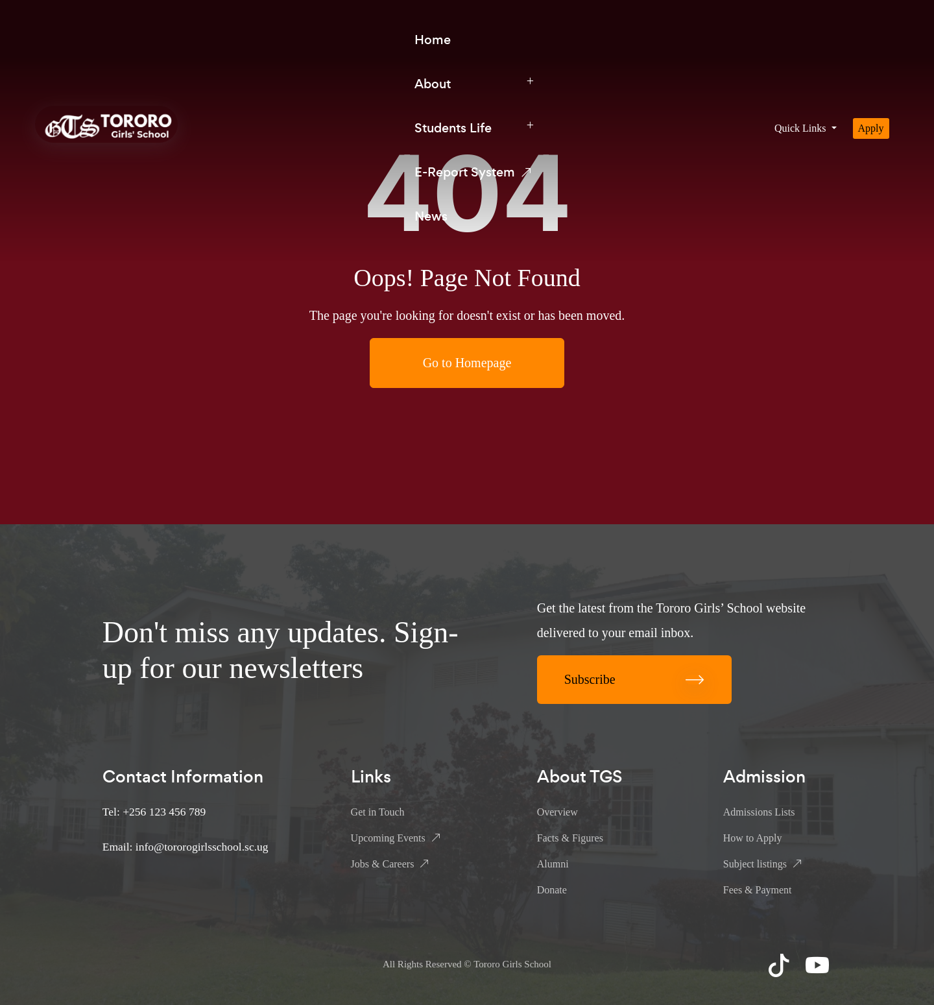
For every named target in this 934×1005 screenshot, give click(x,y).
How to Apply (752, 837)
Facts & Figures (570, 837)
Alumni (553, 863)
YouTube (819, 965)
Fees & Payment (757, 889)
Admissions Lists (759, 811)
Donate (552, 889)
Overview (557, 811)
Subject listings (755, 863)
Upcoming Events (388, 837)
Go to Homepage (467, 363)
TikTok (780, 965)
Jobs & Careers (382, 863)
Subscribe (634, 679)
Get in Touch (378, 811)
